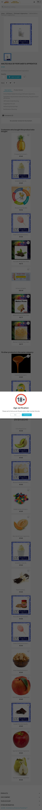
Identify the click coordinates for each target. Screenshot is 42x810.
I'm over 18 (27, 415)
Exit (15, 415)
